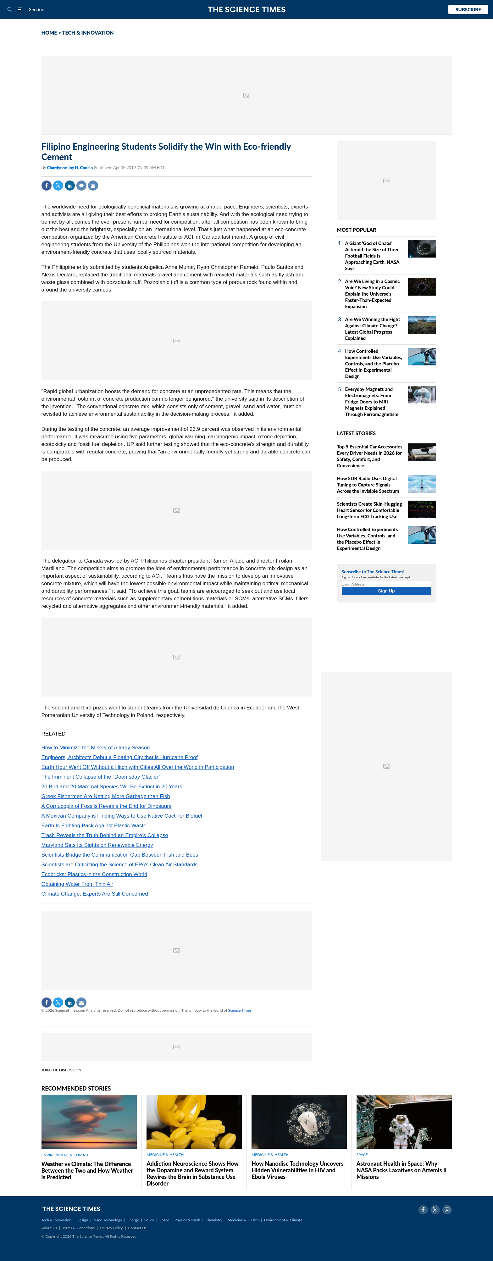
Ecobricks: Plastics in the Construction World (94, 874)
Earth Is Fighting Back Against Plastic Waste (94, 826)
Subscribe (468, 9)
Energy (133, 1220)
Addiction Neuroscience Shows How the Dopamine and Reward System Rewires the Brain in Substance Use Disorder (192, 1173)
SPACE (362, 1154)
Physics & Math (187, 1220)
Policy (149, 1220)
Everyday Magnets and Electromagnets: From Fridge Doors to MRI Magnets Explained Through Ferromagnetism (372, 401)
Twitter (58, 186)
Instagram (447, 1209)
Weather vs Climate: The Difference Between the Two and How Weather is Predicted (87, 1170)
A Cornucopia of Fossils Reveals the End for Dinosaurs (107, 806)
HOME (49, 33)
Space (164, 1220)
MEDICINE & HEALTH (165, 1154)
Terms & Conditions (78, 1227)
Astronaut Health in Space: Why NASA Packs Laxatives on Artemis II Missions (402, 1170)
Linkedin (70, 186)
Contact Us (137, 1227)
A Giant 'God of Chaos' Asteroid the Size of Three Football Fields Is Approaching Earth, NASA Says (372, 255)
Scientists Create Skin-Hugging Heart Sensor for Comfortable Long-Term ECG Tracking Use (369, 510)
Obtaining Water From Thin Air (78, 884)
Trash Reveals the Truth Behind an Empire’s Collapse (105, 835)
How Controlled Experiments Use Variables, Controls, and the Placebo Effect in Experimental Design (373, 363)
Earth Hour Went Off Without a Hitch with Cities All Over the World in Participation (138, 767)
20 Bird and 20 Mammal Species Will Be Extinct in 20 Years (112, 787)
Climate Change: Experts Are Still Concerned (95, 894)
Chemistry (213, 1220)
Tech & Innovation (56, 1220)
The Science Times (246, 10)
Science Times (240, 1010)
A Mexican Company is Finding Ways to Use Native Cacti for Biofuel (122, 816)
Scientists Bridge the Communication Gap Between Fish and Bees (120, 855)
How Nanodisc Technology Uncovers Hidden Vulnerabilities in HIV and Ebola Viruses (298, 1170)
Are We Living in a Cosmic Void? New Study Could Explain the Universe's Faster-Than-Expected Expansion (372, 293)
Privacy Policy (111, 1227)
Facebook (47, 186)
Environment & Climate (283, 1220)
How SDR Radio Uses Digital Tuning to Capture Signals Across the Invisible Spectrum (368, 484)
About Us (49, 1227)
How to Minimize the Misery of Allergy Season (96, 748)
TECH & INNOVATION (88, 33)
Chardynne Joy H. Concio (70, 167)
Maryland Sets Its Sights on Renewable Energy (97, 845)
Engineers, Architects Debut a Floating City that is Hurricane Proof (120, 757)
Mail (93, 186)
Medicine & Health (243, 1220)
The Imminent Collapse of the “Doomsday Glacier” (101, 777)
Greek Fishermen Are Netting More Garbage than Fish (106, 796)
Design (82, 1220)
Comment (81, 186)
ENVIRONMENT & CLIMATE (65, 1155)
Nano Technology (107, 1220)
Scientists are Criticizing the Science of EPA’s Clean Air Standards (120, 865)
